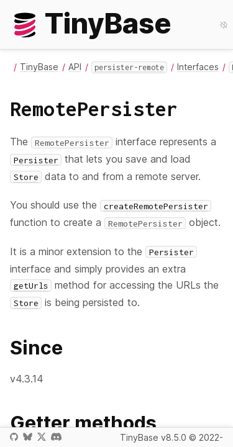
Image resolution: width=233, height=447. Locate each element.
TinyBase (39, 66)
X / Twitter (41, 437)
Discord (56, 437)
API (74, 66)
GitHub (14, 437)
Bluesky (27, 437)
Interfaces (198, 66)
